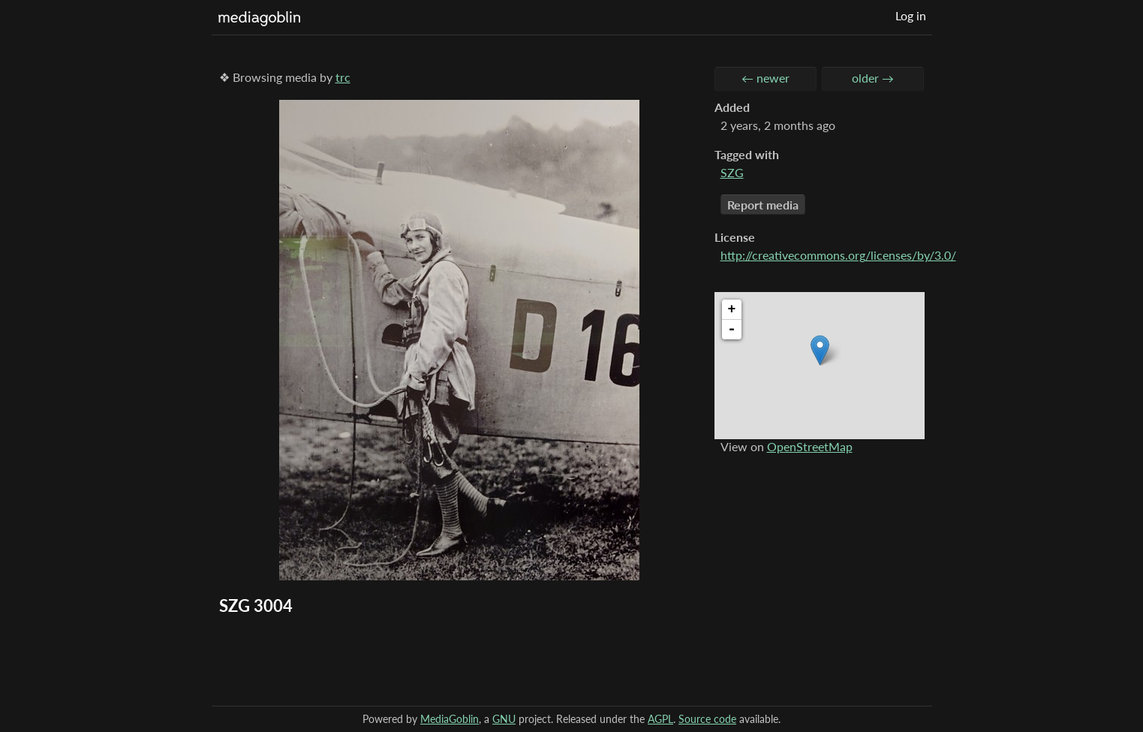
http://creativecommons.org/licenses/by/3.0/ (838, 255)
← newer (765, 78)
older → (873, 78)
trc (342, 77)
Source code (707, 718)
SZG (732, 172)
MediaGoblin (449, 718)
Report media (763, 204)
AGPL (660, 718)
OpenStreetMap (810, 446)
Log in (910, 15)
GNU (504, 718)
